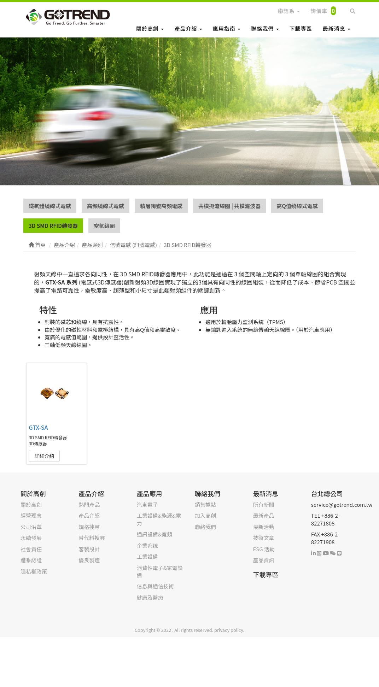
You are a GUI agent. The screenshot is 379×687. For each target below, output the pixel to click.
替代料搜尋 (91, 538)
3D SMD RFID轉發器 (53, 226)
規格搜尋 (89, 527)
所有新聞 (263, 505)
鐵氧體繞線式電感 (50, 206)
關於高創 (150, 28)
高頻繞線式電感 (105, 206)
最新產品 (263, 515)
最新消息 (336, 28)
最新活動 (263, 527)
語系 (289, 10)
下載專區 (301, 28)
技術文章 (263, 538)
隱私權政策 (34, 571)
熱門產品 (89, 505)
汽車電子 (147, 505)
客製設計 (89, 549)
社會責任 (31, 549)
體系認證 (31, 560)
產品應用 (149, 493)
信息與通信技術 (155, 586)
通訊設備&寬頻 (154, 534)
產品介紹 (188, 28)
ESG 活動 (263, 549)
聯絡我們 (265, 28)
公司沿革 (31, 527)
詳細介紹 (44, 456)
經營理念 (31, 515)
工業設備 (147, 556)
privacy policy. (229, 630)
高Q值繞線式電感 (297, 206)
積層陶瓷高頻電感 (161, 206)
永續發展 (31, 538)
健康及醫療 (150, 597)
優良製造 (89, 560)
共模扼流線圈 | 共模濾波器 (229, 206)
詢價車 (323, 10)
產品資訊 (263, 560)
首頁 (37, 245)
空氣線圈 (104, 226)
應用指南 (226, 28)
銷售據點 (205, 505)
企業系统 (147, 546)
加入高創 (205, 515)
